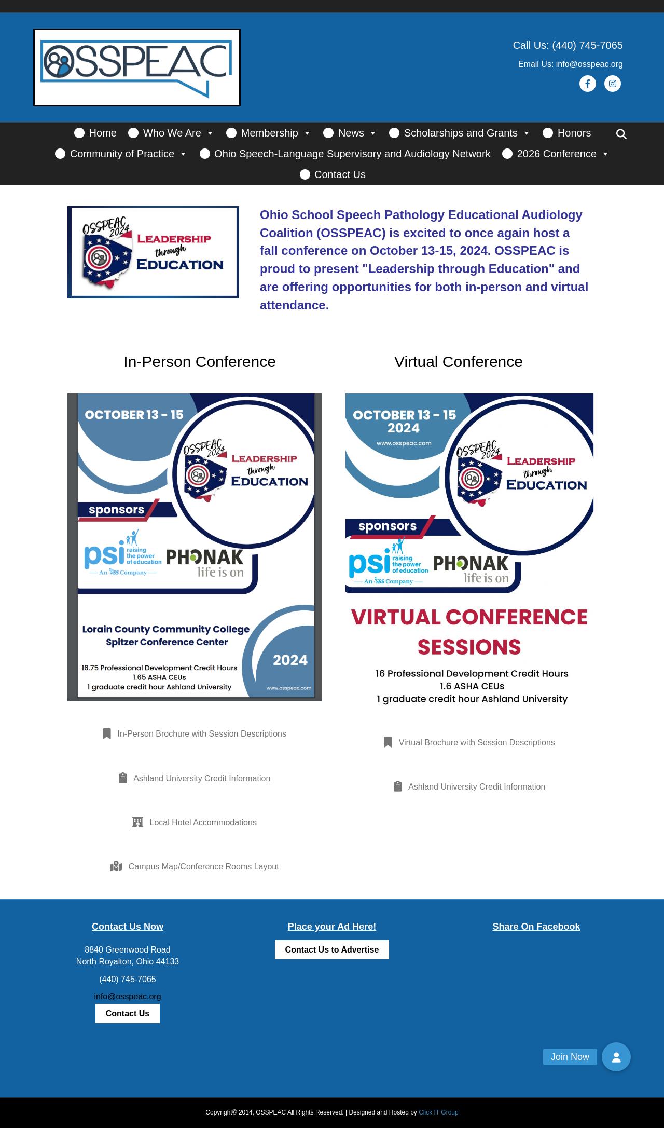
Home (103, 133)
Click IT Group (438, 1112)
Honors (574, 133)
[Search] (621, 134)
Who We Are (179, 133)
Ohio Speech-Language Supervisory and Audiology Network (352, 153)
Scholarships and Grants (467, 133)
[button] (616, 1056)
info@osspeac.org (127, 996)
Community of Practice (129, 153)
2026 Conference (563, 153)
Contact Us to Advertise (332, 949)
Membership (276, 133)
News (358, 133)
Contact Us (340, 174)
